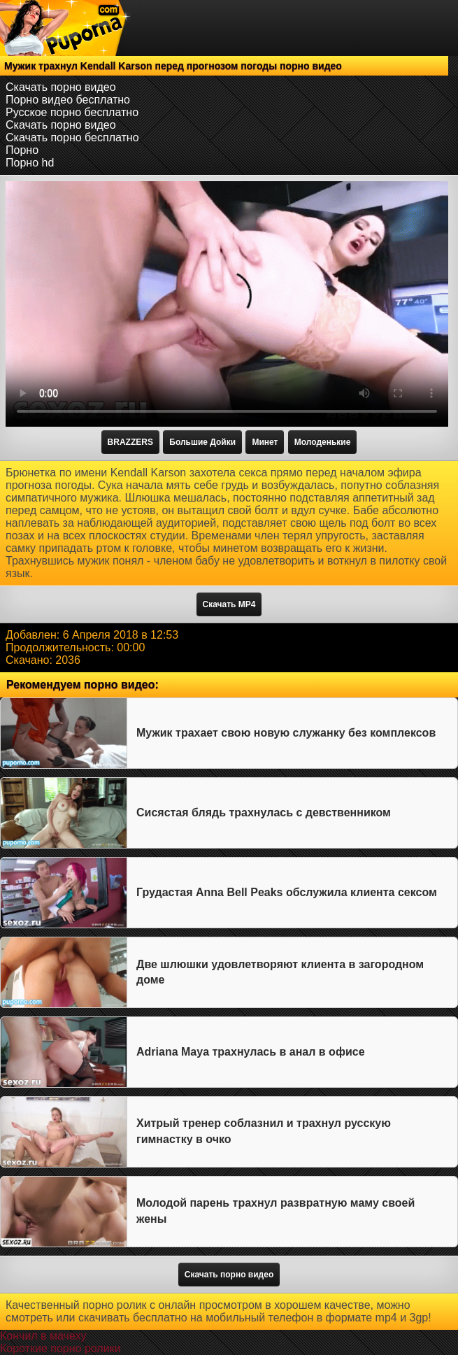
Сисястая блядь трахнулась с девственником (263, 812)
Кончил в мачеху (43, 1336)
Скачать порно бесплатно (72, 137)
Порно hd (30, 163)
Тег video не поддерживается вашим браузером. (227, 304)
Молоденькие (322, 442)
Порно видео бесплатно (68, 100)
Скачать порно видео (61, 87)
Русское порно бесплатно (72, 112)
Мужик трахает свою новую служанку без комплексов (286, 733)
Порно (22, 150)
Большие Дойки (202, 442)
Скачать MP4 (229, 604)
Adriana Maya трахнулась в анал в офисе (250, 1052)
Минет (265, 442)
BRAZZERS (130, 442)
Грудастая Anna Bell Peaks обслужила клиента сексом (286, 892)
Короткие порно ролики (60, 1348)
